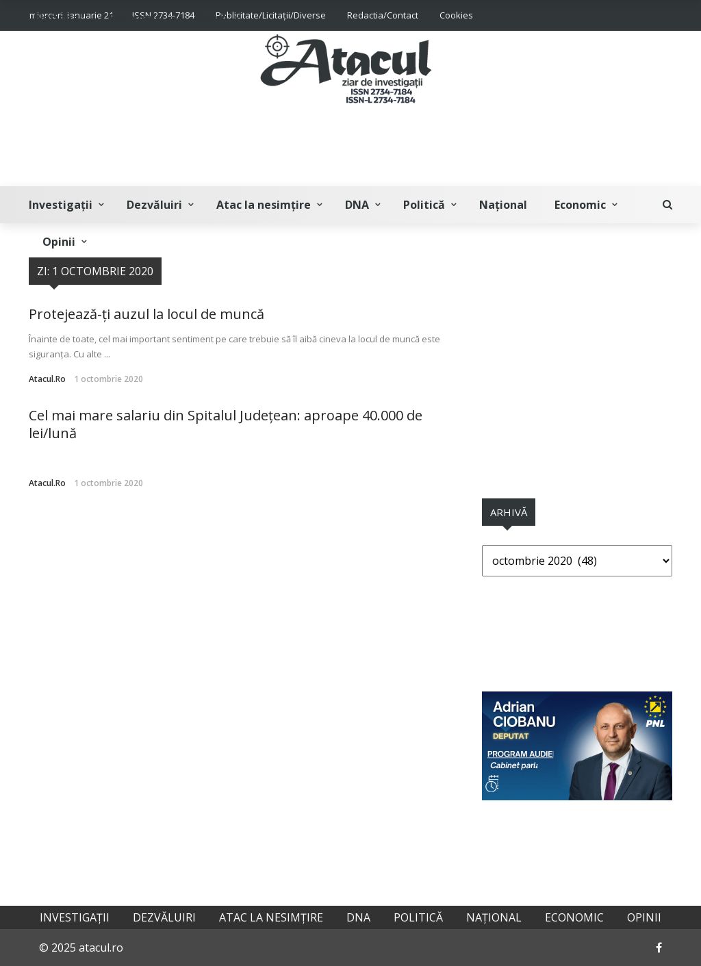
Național (503, 204)
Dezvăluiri (154, 204)
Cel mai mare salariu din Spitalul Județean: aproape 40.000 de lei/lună (225, 424)
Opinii (58, 241)
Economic (580, 204)
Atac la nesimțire (263, 204)
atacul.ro (47, 379)
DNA (357, 204)
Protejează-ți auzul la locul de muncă (146, 314)
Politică (424, 204)
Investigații (60, 204)
